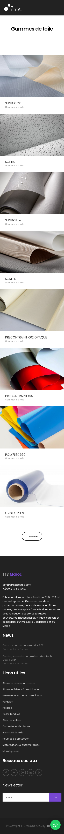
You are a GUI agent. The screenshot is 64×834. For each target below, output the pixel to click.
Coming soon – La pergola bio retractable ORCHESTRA (27, 658)
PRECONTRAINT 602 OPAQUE (26, 337)
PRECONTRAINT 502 (19, 396)
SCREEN (10, 279)
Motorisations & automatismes (21, 745)
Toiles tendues (11, 714)
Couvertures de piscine (16, 726)
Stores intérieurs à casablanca (21, 689)
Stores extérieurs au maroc (19, 683)
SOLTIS (10, 162)
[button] (55, 825)
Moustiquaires (11, 751)
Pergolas (8, 701)
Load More (32, 536)
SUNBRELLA (13, 220)
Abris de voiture (12, 720)
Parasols (7, 708)
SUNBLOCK (13, 103)
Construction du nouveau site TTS (23, 645)
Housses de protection (16, 738)
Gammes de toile (14, 107)
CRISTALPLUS (14, 513)
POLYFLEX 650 (15, 454)
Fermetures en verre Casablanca (22, 695)
